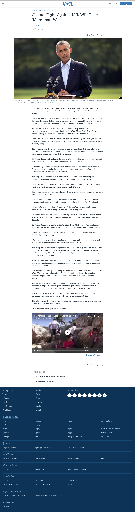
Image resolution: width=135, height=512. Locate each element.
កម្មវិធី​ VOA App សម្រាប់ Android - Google (49, 496)
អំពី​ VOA (5, 470)
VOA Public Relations (10, 485)
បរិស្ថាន (70, 421)
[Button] (90, 35)
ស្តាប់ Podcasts (40, 459)
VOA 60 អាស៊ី (7, 410)
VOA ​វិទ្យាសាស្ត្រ (7, 406)
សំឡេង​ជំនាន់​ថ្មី (39, 406)
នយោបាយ (38, 421)
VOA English (39, 481)
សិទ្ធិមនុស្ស (38, 429)
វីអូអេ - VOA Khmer (44, 319)
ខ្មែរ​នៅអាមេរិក (7, 433)
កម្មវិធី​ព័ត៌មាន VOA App (10, 459)
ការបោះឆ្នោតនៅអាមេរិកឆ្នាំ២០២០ (110, 429)
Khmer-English (106, 433)
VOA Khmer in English (42, 10)
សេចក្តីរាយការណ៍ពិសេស (75, 437)
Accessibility (72, 481)
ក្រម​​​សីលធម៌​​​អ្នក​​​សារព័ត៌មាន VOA (77, 470)
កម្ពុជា (4, 421)
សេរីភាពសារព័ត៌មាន (107, 425)
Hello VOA (38, 402)
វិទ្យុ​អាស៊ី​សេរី (71, 485)
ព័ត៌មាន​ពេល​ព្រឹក (39, 394)
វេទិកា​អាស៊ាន (39, 410)
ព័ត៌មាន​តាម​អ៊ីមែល (73, 459)
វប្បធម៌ (70, 429)
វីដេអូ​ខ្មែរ (5, 394)
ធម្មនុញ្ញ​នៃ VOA (40, 470)
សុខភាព (37, 433)
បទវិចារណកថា (105, 437)
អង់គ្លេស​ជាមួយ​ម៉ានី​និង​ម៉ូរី (10, 448)
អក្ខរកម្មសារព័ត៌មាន (106, 421)
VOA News (36, 26)
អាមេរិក (5, 429)
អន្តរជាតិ (5, 425)
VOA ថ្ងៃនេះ (6, 402)
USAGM (5, 481)
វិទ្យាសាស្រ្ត (71, 425)
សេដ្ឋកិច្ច (37, 425)
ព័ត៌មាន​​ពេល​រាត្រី (39, 398)
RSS (102, 459)
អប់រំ (36, 437)
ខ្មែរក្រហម (71, 433)
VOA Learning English (76, 448)
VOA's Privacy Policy (42, 485)
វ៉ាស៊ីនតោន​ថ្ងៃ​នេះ (7, 398)
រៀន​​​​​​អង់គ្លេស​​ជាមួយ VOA (42, 448)
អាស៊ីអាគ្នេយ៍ (6, 437)
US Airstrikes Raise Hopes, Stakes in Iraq (55, 316)
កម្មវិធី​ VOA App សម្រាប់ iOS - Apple (14, 496)
